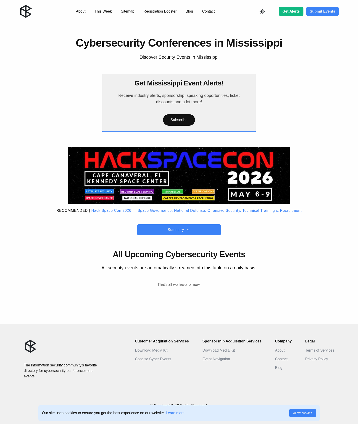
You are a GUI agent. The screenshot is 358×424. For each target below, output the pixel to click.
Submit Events (322, 11)
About (81, 11)
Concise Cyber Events (153, 359)
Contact (208, 11)
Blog (189, 11)
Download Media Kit (151, 350)
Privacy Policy (316, 359)
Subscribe (179, 120)
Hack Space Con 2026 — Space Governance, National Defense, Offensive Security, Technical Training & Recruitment (196, 210)
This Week (103, 11)
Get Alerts (291, 11)
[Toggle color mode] (262, 11)
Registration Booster (159, 11)
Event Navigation (216, 359)
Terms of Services (319, 350)
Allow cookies (302, 413)
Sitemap (127, 11)
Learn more (175, 413)
